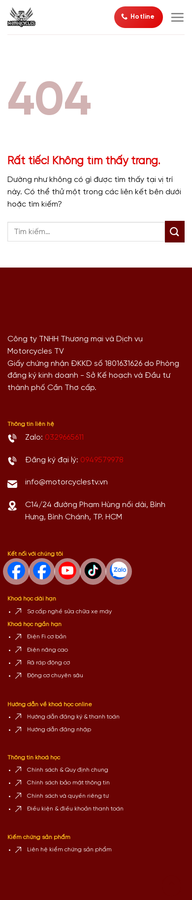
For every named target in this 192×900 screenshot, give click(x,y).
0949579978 (102, 460)
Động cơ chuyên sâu (55, 675)
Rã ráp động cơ (48, 663)
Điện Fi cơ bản (46, 636)
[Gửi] (175, 231)
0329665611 (64, 437)
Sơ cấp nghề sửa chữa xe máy (69, 611)
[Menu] (177, 17)
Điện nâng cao (47, 650)
